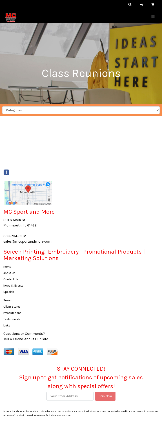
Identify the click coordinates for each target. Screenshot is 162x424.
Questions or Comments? (24, 333)
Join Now (105, 396)
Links (6, 325)
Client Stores (11, 306)
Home (7, 266)
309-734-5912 (14, 236)
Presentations (12, 313)
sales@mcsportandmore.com (27, 241)
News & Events (13, 285)
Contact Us (10, 279)
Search (7, 300)
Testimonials (11, 319)
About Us (9, 273)
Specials (9, 292)
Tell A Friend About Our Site (25, 339)
